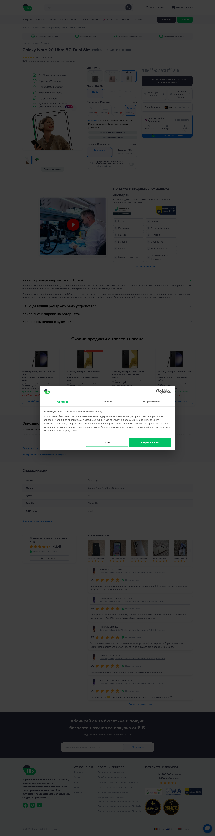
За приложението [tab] (152, 401)
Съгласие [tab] (62, 401)
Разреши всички (150, 442)
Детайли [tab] (107, 401)
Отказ (107, 442)
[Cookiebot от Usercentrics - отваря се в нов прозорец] (158, 391)
